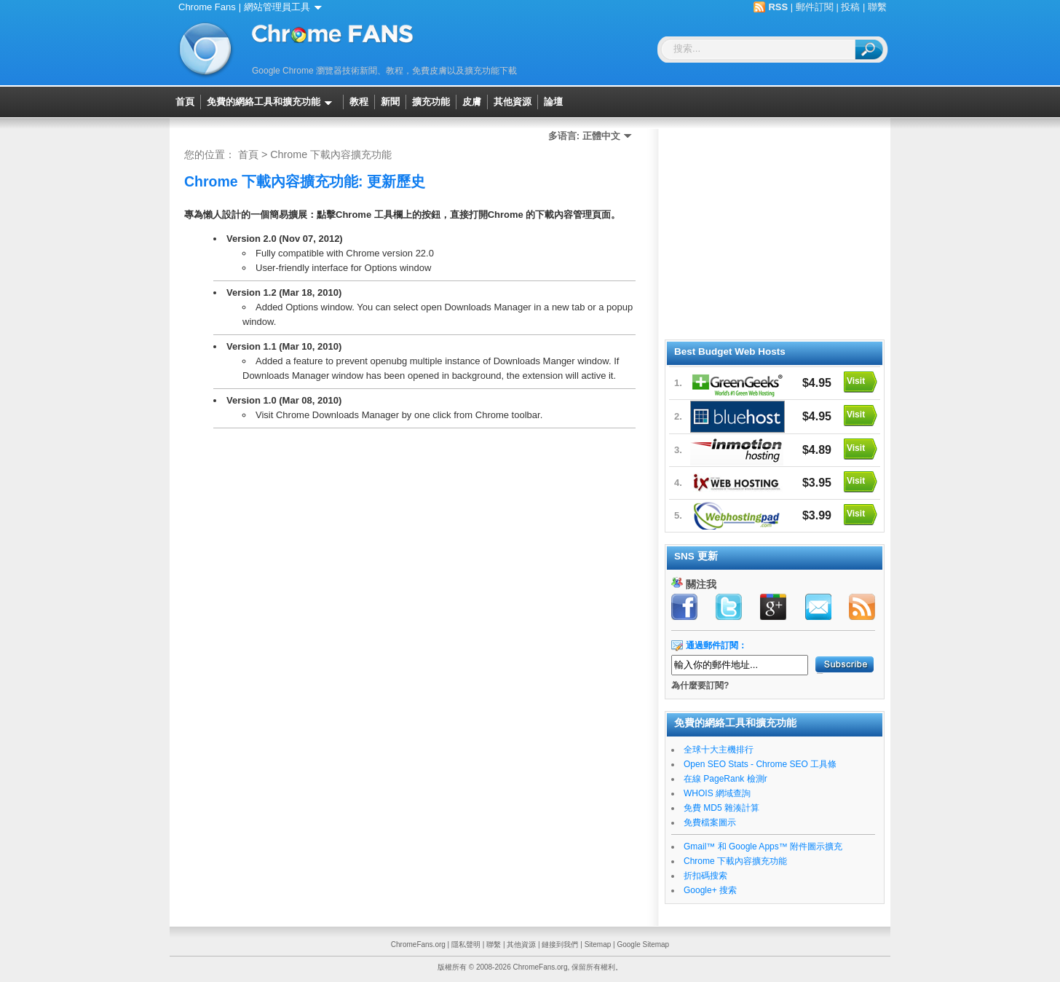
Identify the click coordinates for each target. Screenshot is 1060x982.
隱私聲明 (465, 944)
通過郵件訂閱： (716, 645)
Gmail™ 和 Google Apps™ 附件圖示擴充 (763, 846)
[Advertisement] (774, 232)
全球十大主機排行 (719, 750)
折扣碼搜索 (705, 876)
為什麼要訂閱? (700, 685)
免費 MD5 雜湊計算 (721, 808)
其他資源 (512, 102)
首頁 (184, 102)
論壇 (553, 102)
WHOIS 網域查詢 (717, 793)
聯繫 (877, 6)
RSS (778, 6)
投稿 (850, 6)
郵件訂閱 (815, 6)
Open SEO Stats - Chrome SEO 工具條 (760, 764)
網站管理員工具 (285, 6)
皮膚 (471, 102)
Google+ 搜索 (710, 890)
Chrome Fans (207, 6)
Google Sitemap (643, 944)
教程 (358, 102)
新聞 (390, 102)
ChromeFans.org (418, 944)
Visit (856, 381)
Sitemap (598, 944)
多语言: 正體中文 (592, 135)
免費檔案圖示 (710, 822)
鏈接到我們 (560, 944)
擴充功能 (431, 102)
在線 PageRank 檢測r (725, 779)
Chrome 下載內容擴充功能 (331, 154)
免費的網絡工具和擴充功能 (272, 102)
